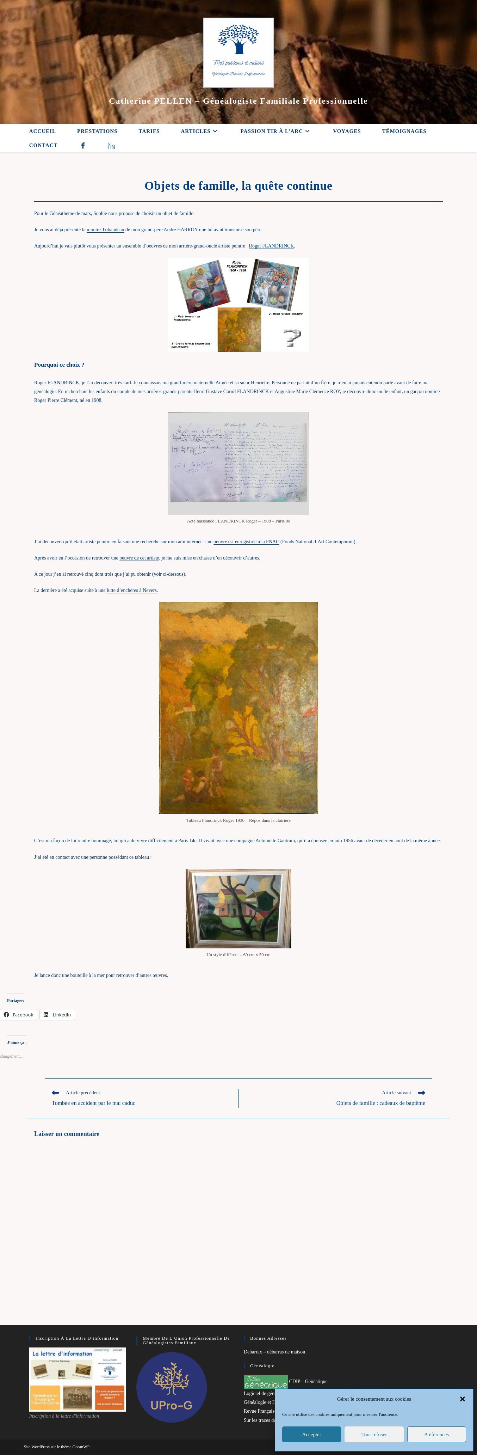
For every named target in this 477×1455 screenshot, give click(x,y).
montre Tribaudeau (105, 229)
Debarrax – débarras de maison (274, 1352)
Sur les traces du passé (266, 1420)
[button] (462, 1398)
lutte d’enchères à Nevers (132, 590)
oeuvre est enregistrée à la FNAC (246, 541)
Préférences (436, 1434)
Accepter (311, 1434)
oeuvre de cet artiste (139, 558)
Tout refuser (374, 1434)
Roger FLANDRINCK (271, 246)
